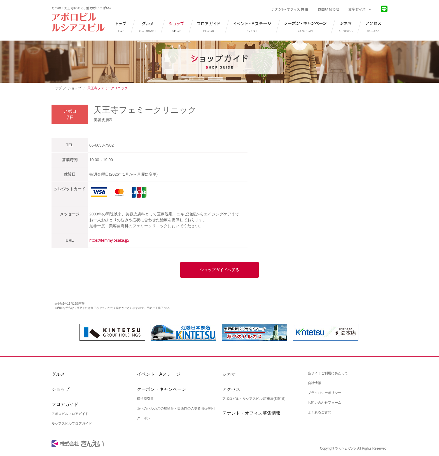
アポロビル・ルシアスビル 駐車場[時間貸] (254, 399)
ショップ (74, 88)
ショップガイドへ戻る (219, 269)
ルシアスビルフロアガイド (72, 424)
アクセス (231, 389)
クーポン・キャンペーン (161, 389)
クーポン (143, 418)
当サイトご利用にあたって (328, 373)
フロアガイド (65, 404)
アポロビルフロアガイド (70, 414)
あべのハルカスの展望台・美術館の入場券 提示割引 (176, 408)
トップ (57, 88)
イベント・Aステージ (158, 374)
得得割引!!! (145, 399)
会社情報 (314, 383)
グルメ (58, 374)
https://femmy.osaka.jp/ (109, 240)
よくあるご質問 (319, 412)
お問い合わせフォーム (324, 403)
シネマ (229, 374)
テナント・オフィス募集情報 (251, 413)
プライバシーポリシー (324, 393)
